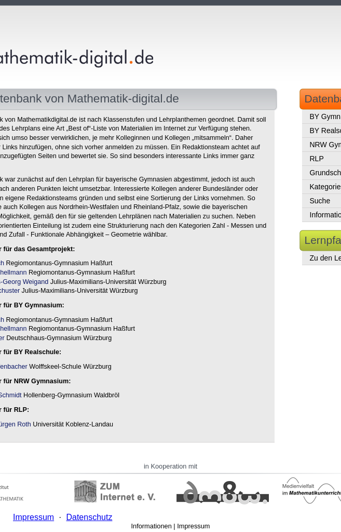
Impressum (193, 526)
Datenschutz (89, 517)
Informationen (151, 526)
